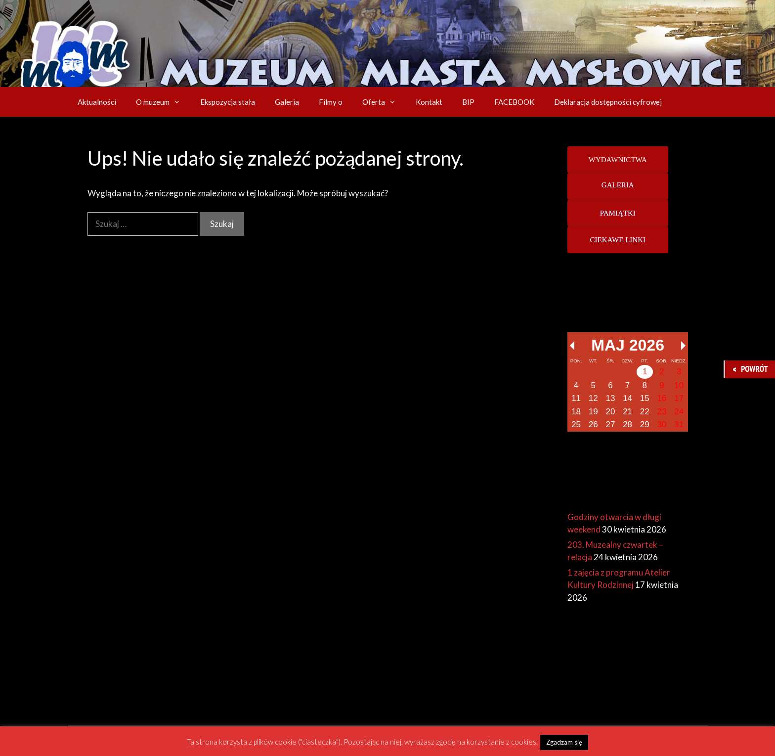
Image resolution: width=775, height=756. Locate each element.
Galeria (287, 101)
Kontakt (429, 101)
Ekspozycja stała (227, 101)
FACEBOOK (514, 101)
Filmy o (331, 101)
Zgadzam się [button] (564, 742)
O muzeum (163, 102)
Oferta (384, 102)
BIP (468, 101)
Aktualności (97, 101)
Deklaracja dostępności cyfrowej (608, 101)
